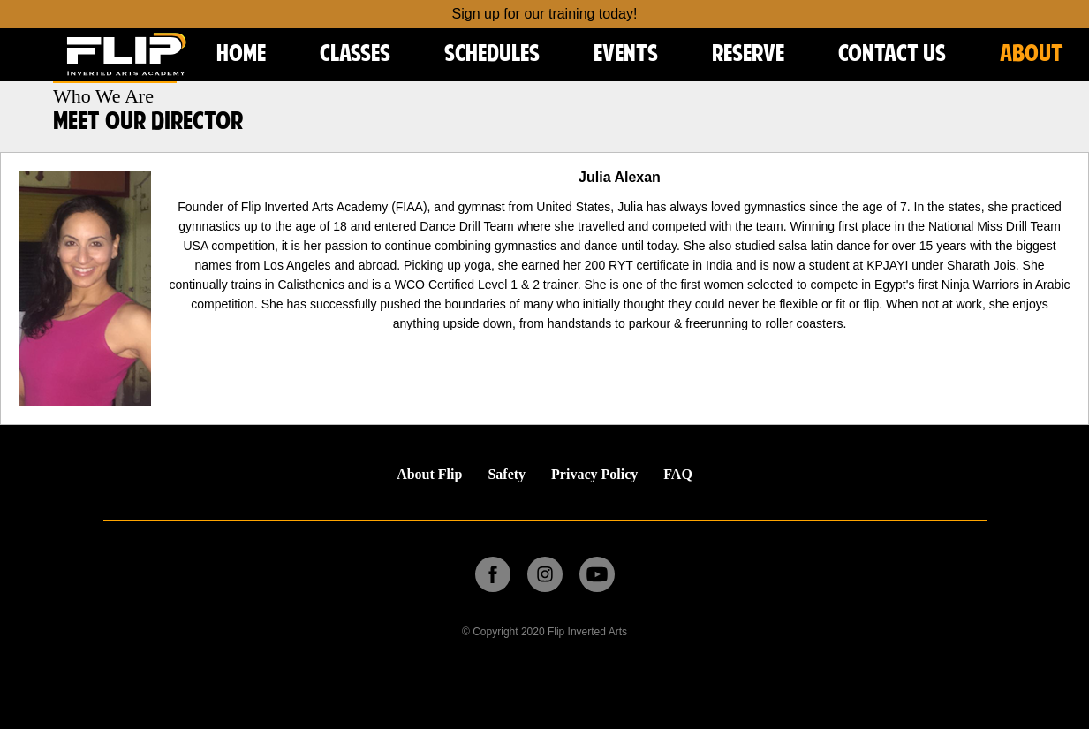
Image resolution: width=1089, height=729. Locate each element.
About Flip (429, 474)
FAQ (677, 474)
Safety (507, 474)
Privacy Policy (594, 474)
